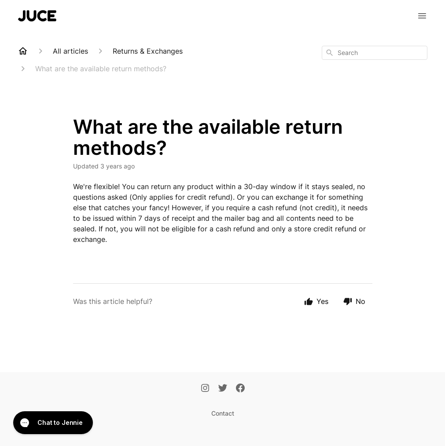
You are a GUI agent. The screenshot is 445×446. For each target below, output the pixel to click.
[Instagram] (205, 389)
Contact (222, 413)
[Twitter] (222, 389)
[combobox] (374, 53)
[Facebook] (240, 389)
